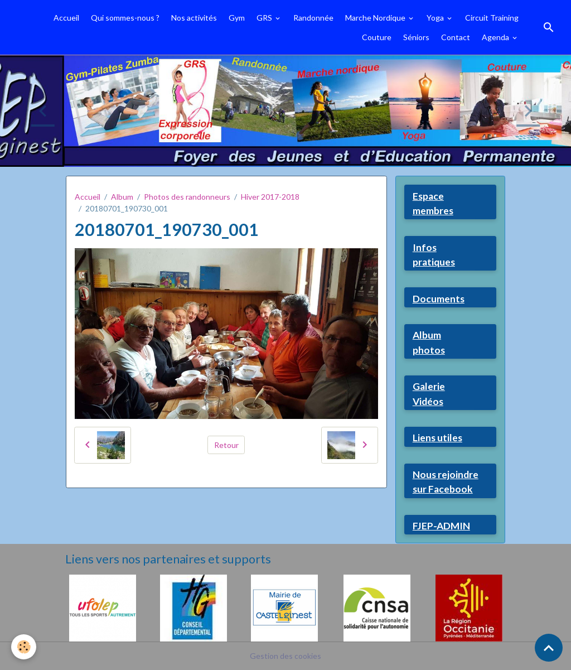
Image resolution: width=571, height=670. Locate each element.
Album (122, 196)
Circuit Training (492, 17)
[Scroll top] (549, 648)
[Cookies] (23, 646)
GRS (265, 17)
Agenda (496, 37)
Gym (237, 17)
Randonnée (313, 17)
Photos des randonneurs (187, 196)
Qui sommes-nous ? (125, 17)
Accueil (66, 17)
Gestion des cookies (285, 656)
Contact (455, 37)
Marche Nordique (376, 17)
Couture (376, 37)
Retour (226, 445)
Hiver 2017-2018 (270, 196)
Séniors (416, 37)
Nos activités (194, 17)
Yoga (436, 17)
